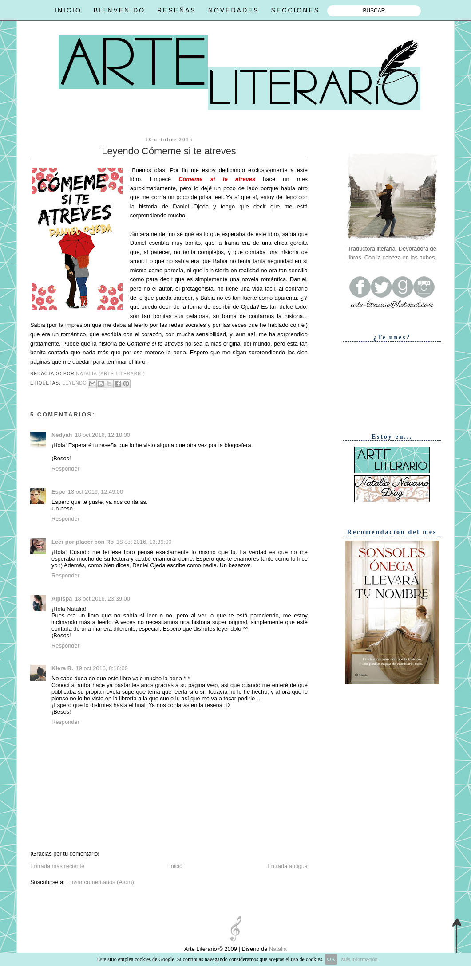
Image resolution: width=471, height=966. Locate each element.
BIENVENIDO (119, 10)
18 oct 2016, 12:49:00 (95, 491)
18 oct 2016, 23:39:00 (102, 598)
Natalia (277, 949)
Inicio (175, 866)
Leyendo (75, 383)
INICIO (68, 10)
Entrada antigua (287, 866)
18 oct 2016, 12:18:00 (102, 435)
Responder (65, 468)
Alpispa (61, 598)
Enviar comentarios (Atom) (100, 882)
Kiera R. (62, 668)
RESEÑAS (176, 10)
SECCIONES (295, 10)
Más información (359, 959)
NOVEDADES (233, 10)
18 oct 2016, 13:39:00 (143, 541)
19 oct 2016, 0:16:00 (102, 668)
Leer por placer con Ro (82, 541)
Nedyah (61, 435)
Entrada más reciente (57, 866)
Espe (58, 491)
